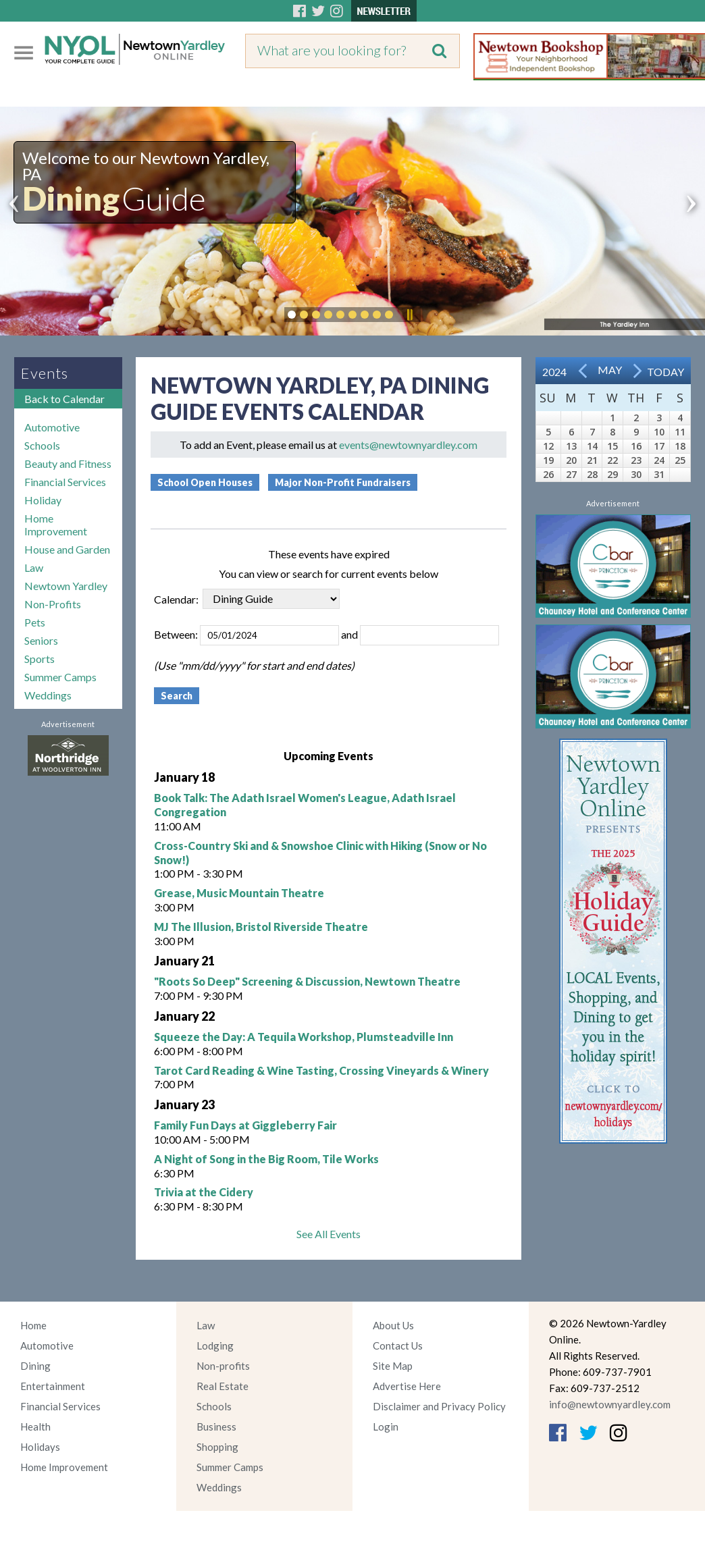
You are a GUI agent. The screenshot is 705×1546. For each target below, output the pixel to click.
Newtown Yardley (65, 585)
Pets (34, 622)
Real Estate (223, 1386)
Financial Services (65, 481)
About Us (393, 1325)
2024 (554, 371)
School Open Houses (205, 482)
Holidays (40, 1447)
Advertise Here (407, 1386)
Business (216, 1426)
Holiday (42, 500)
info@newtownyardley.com (610, 1404)
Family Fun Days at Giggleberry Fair (245, 1125)
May (610, 369)
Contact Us (398, 1345)
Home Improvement (55, 524)
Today (665, 371)
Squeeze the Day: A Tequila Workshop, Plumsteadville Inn (303, 1036)
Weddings (48, 695)
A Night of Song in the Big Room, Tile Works (266, 1158)
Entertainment (52, 1386)
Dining (35, 1366)
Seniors (41, 640)
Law (33, 567)
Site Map (393, 1366)
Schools (42, 445)
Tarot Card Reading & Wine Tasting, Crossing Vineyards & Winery (321, 1070)
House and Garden (67, 549)
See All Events (328, 1233)
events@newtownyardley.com (408, 444)
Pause (409, 315)
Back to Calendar (64, 398)
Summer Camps (60, 676)
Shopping (217, 1447)
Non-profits (223, 1366)
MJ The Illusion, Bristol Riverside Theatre (261, 926)
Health (35, 1426)
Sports (39, 658)
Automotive (52, 427)
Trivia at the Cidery (203, 1191)
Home (33, 1325)
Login (385, 1426)
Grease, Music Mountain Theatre (239, 892)
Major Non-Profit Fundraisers (343, 482)
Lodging (215, 1345)
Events (44, 373)
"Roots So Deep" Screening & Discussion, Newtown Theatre (307, 981)
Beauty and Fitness (67, 463)
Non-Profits (52, 603)
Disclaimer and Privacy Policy (439, 1406)
